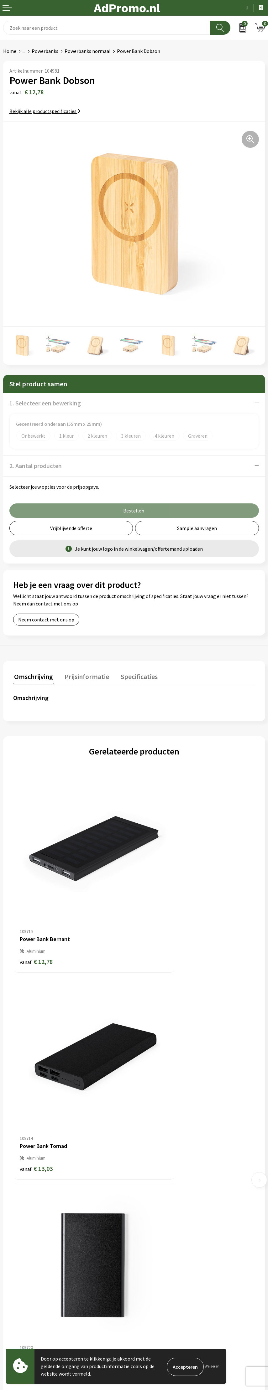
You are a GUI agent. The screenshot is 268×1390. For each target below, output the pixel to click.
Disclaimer (148, 1275)
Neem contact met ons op (46, 619)
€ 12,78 (36, 919)
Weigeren (212, 1366)
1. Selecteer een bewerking (45, 403)
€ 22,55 (157, 1087)
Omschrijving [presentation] (32, 675)
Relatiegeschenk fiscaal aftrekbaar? (175, 1179)
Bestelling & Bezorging (28, 1256)
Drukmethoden (153, 1188)
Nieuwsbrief (150, 1159)
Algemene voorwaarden (162, 1247)
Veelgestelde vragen (159, 1169)
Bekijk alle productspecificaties (45, 111)
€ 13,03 (157, 919)
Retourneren (17, 1275)
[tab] (32, 677)
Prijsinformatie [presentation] (83, 675)
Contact (12, 1247)
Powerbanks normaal (88, 51)
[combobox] (106, 28)
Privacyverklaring (155, 1266)
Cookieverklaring (155, 1256)
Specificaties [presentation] (133, 675)
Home (9, 51)
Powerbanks (45, 51)
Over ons (146, 1150)
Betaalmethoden (21, 1266)
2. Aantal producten (35, 466)
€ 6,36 (35, 1087)
